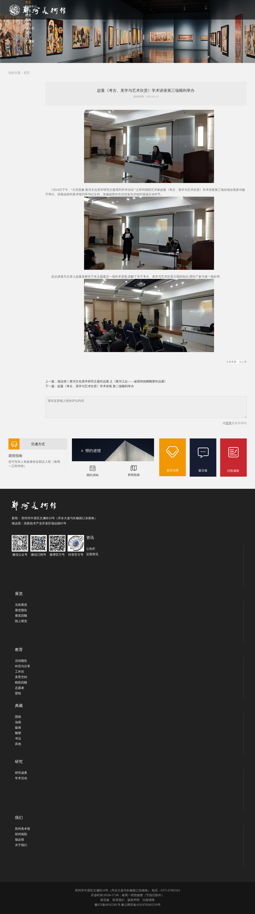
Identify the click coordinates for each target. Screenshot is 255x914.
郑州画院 (21, 834)
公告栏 (90, 548)
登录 (229, 423)
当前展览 (21, 604)
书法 (18, 738)
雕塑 (18, 733)
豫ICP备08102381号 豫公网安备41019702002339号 (127, 904)
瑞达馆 (19, 839)
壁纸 (18, 693)
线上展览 (21, 621)
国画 (18, 716)
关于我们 (21, 845)
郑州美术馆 (22, 828)
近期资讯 (92, 554)
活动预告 (21, 660)
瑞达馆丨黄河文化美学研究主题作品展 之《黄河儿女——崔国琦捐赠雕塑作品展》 (112, 381)
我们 (28, 32)
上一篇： (51, 381)
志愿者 (19, 688)
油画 (18, 722)
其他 (18, 744)
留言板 (104, 900)
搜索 (31, 41)
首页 (27, 72)
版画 (18, 727)
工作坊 (19, 671)
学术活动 (21, 778)
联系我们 (118, 900)
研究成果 (21, 772)
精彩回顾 (21, 682)
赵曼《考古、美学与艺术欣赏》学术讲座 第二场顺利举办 (95, 386)
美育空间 (21, 677)
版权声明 (133, 900)
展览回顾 (21, 615)
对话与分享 (22, 666)
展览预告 (21, 610)
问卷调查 (149, 900)
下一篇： (51, 386)
